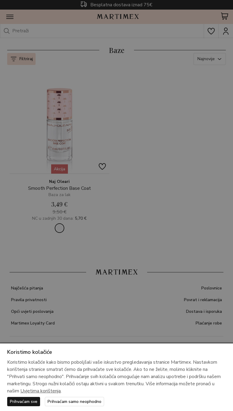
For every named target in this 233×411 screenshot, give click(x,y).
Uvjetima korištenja (40, 391)
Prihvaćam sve (23, 401)
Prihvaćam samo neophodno (74, 401)
